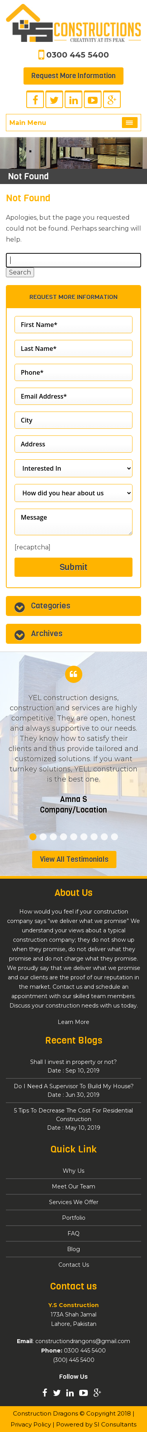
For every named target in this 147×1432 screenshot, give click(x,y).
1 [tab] (32, 836)
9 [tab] (114, 836)
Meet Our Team (73, 1186)
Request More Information (73, 76)
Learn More (73, 1022)
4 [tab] (63, 836)
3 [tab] (53, 836)
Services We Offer (73, 1202)
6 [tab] (83, 836)
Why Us (73, 1170)
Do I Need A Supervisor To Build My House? (73, 1091)
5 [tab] (73, 836)
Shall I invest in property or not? (73, 1066)
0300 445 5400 (77, 55)
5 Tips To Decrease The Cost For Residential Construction (73, 1119)
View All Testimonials (74, 859)
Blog (73, 1249)
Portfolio (73, 1217)
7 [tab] (94, 836)
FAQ (73, 1233)
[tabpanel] (73, 749)
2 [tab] (43, 836)
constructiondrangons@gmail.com (82, 1341)
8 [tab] (104, 836)
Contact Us (73, 1264)
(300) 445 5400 (73, 1359)
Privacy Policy (31, 1424)
